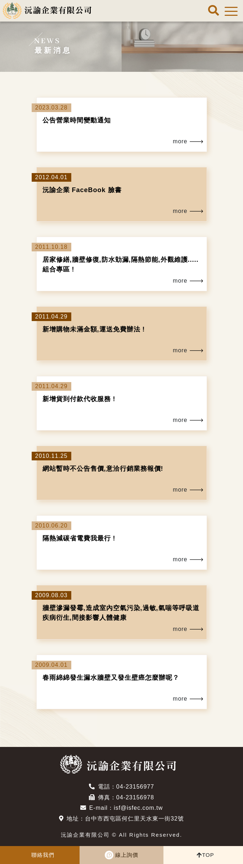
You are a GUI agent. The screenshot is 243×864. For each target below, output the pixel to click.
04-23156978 (135, 797)
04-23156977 (135, 787)
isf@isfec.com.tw (138, 808)
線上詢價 (126, 855)
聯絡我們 (42, 855)
